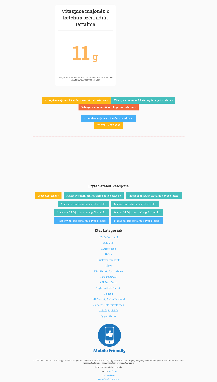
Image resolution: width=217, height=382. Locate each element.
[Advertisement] (109, 159)
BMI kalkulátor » (108, 375)
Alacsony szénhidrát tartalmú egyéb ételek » (93, 195)
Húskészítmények (108, 260)
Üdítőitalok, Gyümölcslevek (108, 299)
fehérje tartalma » (143, 100)
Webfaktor (112, 371)
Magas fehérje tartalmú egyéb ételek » (137, 212)
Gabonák (108, 243)
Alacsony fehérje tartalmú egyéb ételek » (81, 212)
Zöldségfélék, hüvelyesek (108, 304)
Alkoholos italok (108, 237)
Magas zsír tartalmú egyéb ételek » (135, 204)
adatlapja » (108, 118)
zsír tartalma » (108, 107)
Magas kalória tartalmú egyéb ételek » (137, 220)
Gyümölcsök (108, 248)
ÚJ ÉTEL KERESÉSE (108, 125)
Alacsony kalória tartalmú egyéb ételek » (81, 220)
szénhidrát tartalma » (76, 100)
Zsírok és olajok (108, 310)
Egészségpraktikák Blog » (108, 379)
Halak (108, 254)
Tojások (108, 293)
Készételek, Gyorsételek (108, 271)
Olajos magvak (108, 276)
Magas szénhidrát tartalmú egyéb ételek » (153, 195)
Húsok (108, 265)
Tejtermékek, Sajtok (108, 288)
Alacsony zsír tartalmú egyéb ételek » (83, 204)
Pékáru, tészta (108, 282)
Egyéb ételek (108, 316)
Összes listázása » (48, 195)
